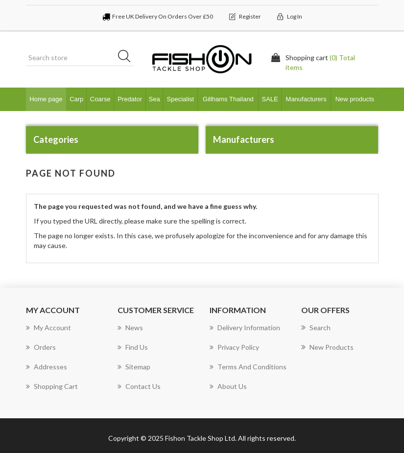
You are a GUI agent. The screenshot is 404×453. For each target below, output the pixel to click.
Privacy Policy (234, 347)
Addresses (46, 366)
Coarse (100, 99)
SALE (270, 99)
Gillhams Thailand (228, 99)
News (130, 327)
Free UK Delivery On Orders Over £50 (162, 16)
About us (228, 386)
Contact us (139, 386)
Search (316, 328)
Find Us (133, 347)
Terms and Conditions (248, 366)
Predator (130, 99)
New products (354, 99)
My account (48, 327)
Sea (154, 99)
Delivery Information (245, 327)
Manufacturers (306, 99)
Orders (41, 347)
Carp (76, 99)
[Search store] (80, 57)
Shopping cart (52, 386)
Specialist (180, 99)
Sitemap (134, 366)
